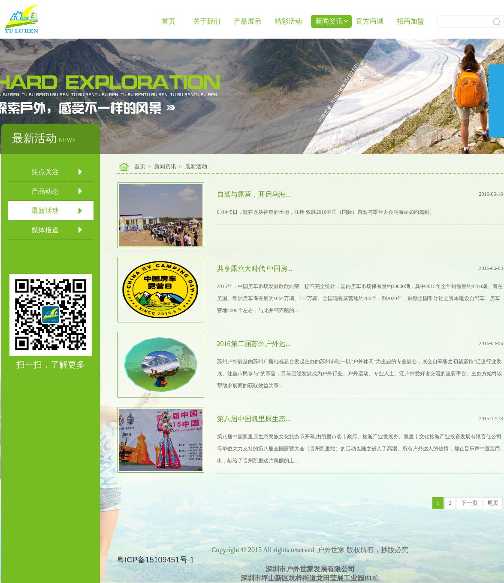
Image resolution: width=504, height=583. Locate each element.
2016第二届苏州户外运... (254, 343)
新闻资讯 (165, 166)
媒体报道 (45, 230)
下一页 (469, 503)
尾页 (492, 503)
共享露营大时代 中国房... (255, 268)
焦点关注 (45, 172)
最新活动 (45, 210)
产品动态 (45, 191)
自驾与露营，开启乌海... (254, 194)
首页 (168, 21)
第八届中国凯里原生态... (254, 418)
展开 (496, 108)
